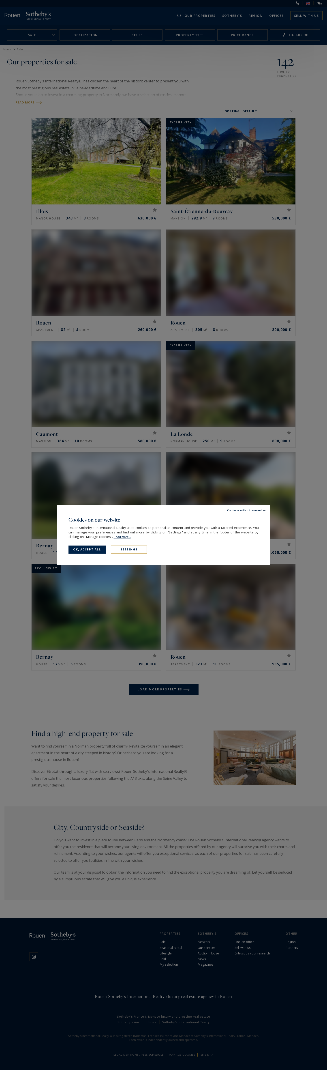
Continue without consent (244, 510)
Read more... (122, 537)
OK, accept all (87, 549)
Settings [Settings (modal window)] (128, 549)
